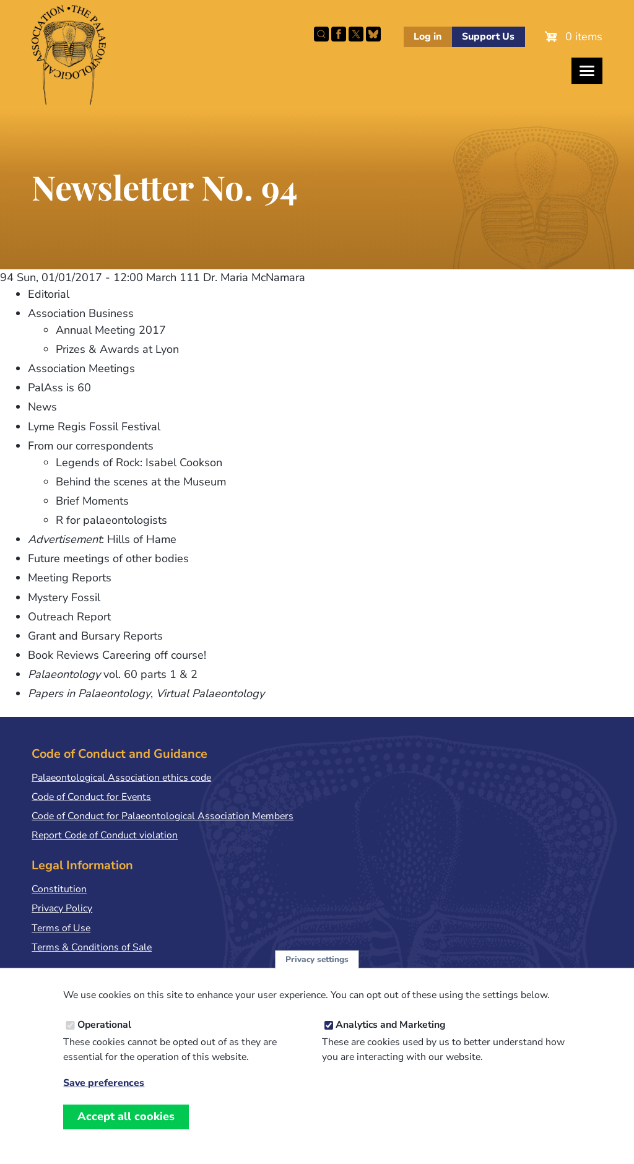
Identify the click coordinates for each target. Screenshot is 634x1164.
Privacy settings (317, 971)
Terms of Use (61, 928)
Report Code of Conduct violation (105, 835)
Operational (104, 1036)
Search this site (321, 34)
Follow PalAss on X (356, 34)
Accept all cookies (126, 1128)
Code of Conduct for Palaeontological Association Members (162, 816)
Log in (427, 36)
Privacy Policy (62, 908)
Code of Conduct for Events (91, 797)
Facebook (338, 34)
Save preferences (103, 1094)
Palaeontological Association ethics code (121, 777)
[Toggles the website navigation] (586, 71)
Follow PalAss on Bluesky (373, 34)
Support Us (488, 36)
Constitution (59, 889)
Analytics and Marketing (391, 1036)
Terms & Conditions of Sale (92, 947)
